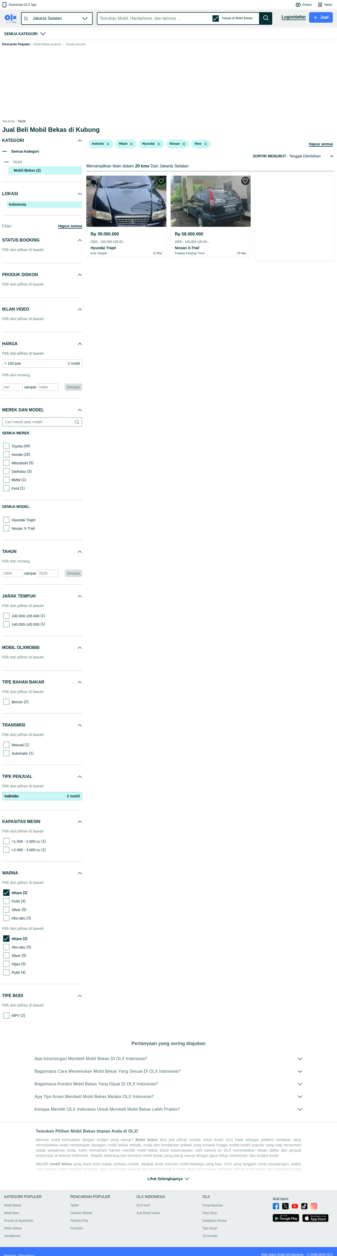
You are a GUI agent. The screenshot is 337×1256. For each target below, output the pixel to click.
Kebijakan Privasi (214, 1221)
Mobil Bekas (12, 1205)
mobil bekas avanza (47, 44)
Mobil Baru (11, 1213)
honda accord (75, 44)
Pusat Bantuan (212, 1205)
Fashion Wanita (81, 1213)
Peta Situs (209, 1213)
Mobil (22, 121)
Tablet (74, 1205)
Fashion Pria (79, 1221)
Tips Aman (209, 1228)
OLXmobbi (209, 1236)
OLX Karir (143, 1205)
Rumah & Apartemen (18, 1221)
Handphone (12, 1236)
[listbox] (108, 144)
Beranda (8, 121)
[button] (18, 5)
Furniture (76, 1228)
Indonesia (17, 204)
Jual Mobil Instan (148, 1213)
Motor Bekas (13, 1228)
